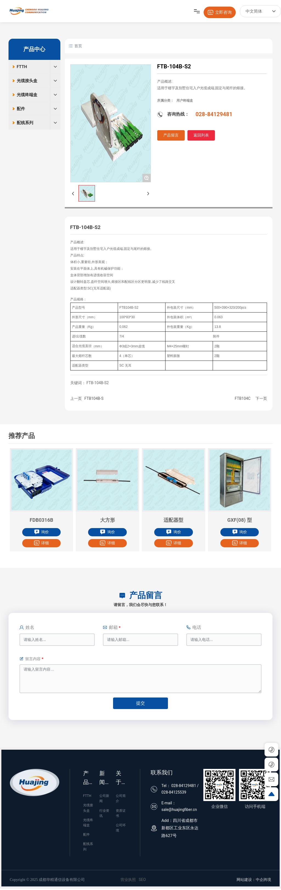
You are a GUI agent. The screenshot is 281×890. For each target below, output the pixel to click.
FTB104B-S (94, 398)
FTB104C (243, 398)
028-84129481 (214, 114)
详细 (41, 543)
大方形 (107, 520)
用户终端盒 (184, 100)
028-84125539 (173, 792)
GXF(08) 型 (239, 520)
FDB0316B (41, 520)
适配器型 (173, 520)
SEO (142, 879)
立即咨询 (220, 12)
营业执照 (128, 879)
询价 (41, 532)
